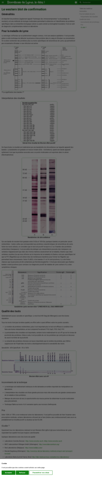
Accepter (8, 473)
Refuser (22, 473)
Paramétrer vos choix (41, 473)
